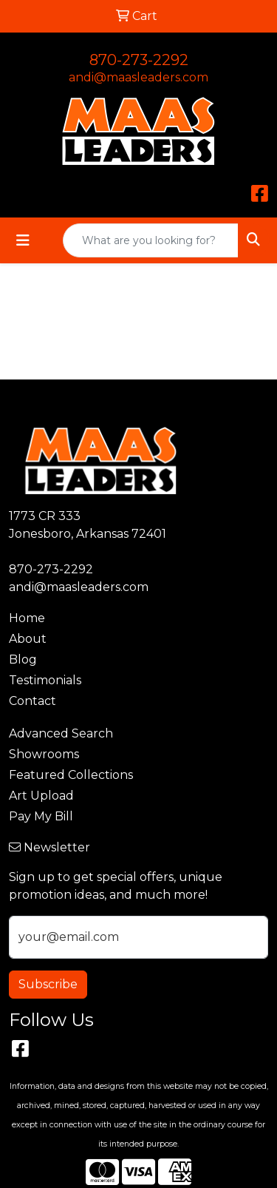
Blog (23, 659)
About (28, 639)
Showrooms (44, 754)
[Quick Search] (151, 240)
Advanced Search (61, 733)
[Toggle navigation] (22, 240)
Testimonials (45, 680)
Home (27, 618)
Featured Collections (71, 775)
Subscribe (48, 984)
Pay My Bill (41, 816)
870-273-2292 (138, 60)
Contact (32, 701)
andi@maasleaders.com (138, 77)
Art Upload (41, 796)
